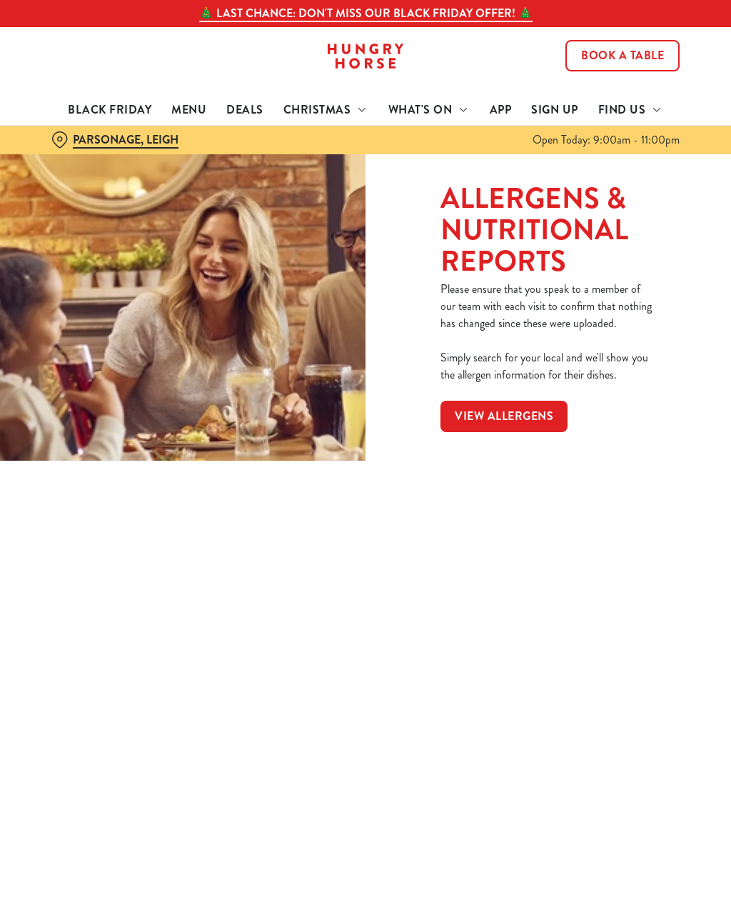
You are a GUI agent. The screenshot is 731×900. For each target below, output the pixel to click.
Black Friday (109, 109)
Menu (188, 109)
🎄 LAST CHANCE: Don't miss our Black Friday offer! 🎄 (366, 13)
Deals (244, 109)
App (501, 109)
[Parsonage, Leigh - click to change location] (114, 140)
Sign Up (554, 109)
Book (622, 55)
